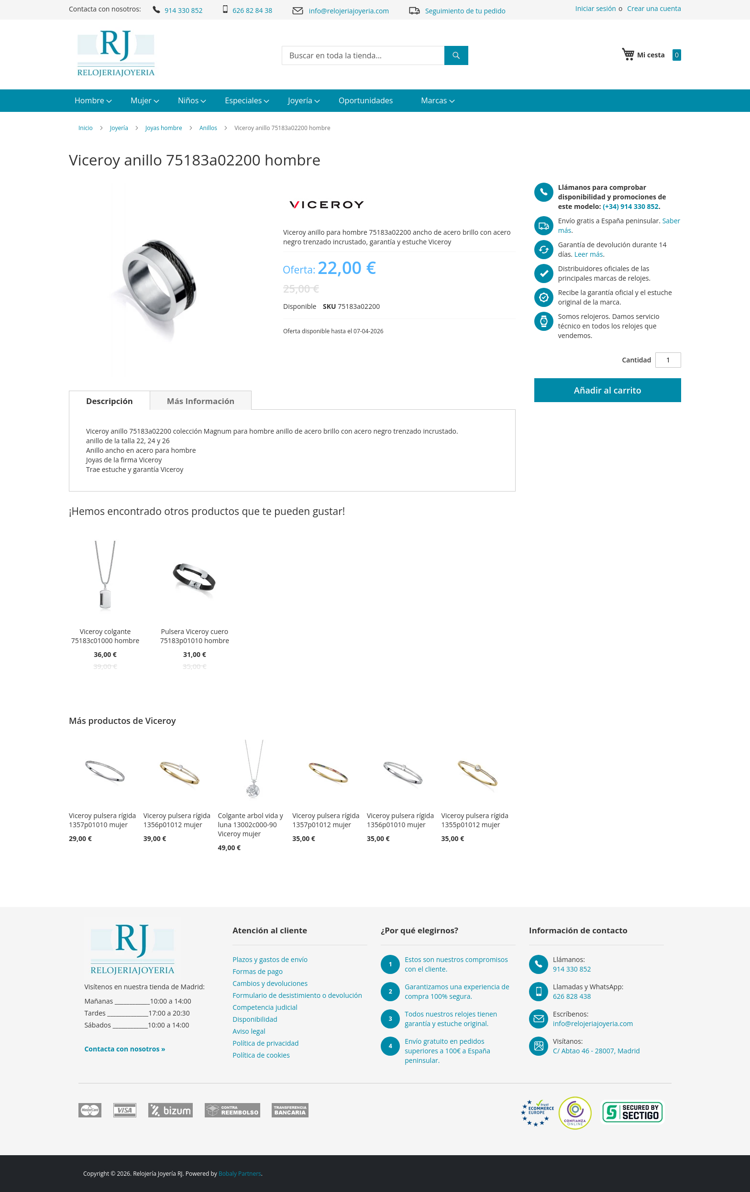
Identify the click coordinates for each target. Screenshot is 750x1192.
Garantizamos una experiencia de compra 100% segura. (457, 991)
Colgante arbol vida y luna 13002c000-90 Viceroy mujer (250, 824)
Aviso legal (248, 1031)
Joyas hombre (163, 128)
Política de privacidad (265, 1043)
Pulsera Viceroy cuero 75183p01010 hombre (194, 636)
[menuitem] (92, 100)
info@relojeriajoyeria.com (340, 10)
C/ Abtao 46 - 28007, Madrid (596, 1050)
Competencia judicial (265, 1007)
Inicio (85, 128)
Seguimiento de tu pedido (457, 10)
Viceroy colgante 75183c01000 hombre (105, 636)
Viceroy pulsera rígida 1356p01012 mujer (176, 820)
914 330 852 (176, 9)
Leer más (588, 254)
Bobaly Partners (240, 1174)
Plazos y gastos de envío (270, 959)
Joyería (119, 128)
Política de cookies (261, 1055)
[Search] (456, 55)
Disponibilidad (254, 1019)
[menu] (375, 100)
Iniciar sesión (595, 8)
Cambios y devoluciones (270, 983)
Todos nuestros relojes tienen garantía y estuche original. (451, 1018)
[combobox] (375, 55)
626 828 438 (572, 996)
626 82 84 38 (246, 10)
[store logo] (116, 53)
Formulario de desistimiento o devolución (297, 995)
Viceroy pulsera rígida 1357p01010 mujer (102, 820)
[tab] (109, 400)
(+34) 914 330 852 (630, 206)
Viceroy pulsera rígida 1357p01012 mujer (325, 820)
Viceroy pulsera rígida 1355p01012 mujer (474, 820)
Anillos (208, 128)
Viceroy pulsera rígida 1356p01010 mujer (400, 820)
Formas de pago (257, 971)
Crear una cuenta (654, 8)
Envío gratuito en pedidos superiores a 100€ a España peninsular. (447, 1051)
